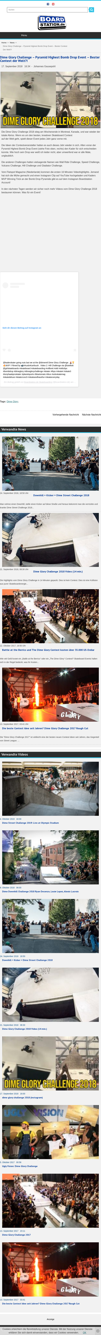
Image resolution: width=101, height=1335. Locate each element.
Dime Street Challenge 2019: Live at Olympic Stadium (30, 822)
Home (4, 43)
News (12, 43)
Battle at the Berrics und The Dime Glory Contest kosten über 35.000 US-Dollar (48, 650)
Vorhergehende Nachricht (66, 414)
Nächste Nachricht (91, 414)
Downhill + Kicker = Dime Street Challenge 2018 (61, 495)
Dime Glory (12, 401)
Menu (50, 35)
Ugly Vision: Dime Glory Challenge (20, 1166)
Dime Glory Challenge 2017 (16, 1234)
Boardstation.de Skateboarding (38, 382)
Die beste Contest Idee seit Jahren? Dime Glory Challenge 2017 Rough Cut (45, 728)
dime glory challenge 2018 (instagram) (22, 1097)
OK (84, 1332)
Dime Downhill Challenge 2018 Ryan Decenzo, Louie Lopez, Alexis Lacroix (40, 891)
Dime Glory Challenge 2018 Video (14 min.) (58, 571)
